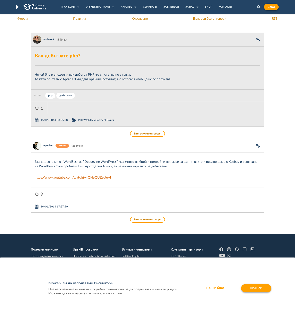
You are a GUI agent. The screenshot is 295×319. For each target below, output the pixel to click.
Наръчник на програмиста (48, 244)
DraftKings (177, 250)
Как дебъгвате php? (57, 56)
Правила (79, 18)
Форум (22, 18)
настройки (215, 288)
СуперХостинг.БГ (182, 238)
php (50, 95)
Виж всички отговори (147, 121)
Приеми (256, 288)
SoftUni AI (128, 244)
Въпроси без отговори (209, 18)
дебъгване (65, 95)
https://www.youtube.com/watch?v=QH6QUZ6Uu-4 (73, 165)
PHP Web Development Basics (112, 108)
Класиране (140, 18)
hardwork (48, 39)
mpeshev (48, 133)
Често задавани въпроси (47, 231)
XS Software (178, 231)
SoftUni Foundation (134, 257)
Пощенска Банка (182, 257)
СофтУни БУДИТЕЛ (135, 250)
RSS (275, 18)
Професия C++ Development (91, 241)
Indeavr (175, 244)
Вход (271, 7)
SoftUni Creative (132, 238)
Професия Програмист (46, 250)
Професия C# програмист (48, 257)
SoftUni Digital (131, 231)
